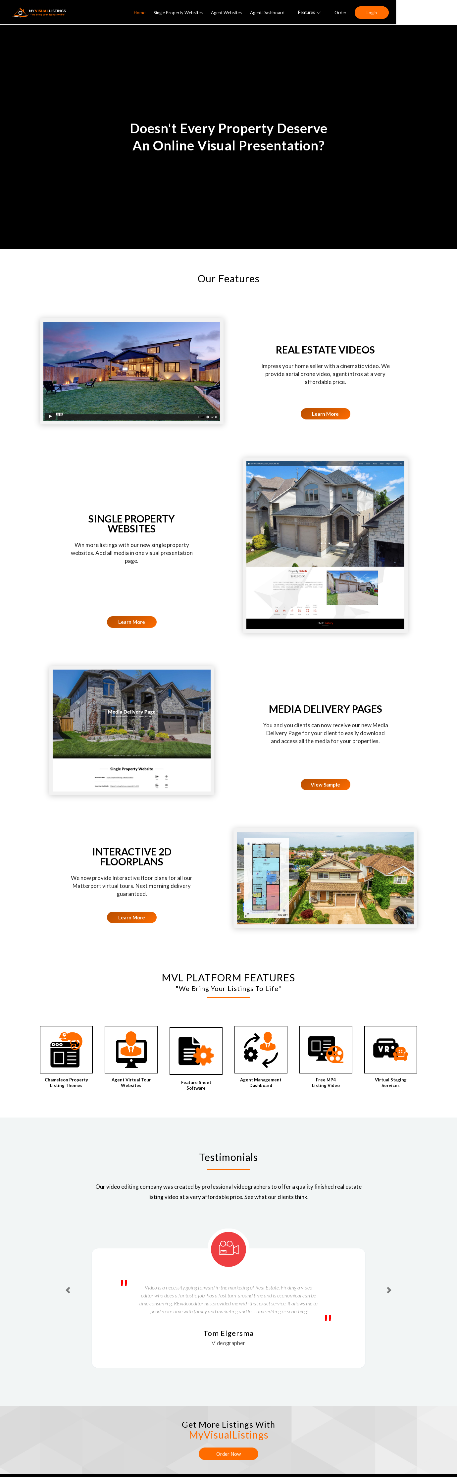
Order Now (228, 1454)
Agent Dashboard (327, 12)
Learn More (325, 414)
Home (199, 12)
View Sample (325, 785)
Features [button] (369, 12)
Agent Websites (286, 12)
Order (400, 12)
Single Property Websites (238, 12)
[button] (67, 1290)
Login (432, 12)
